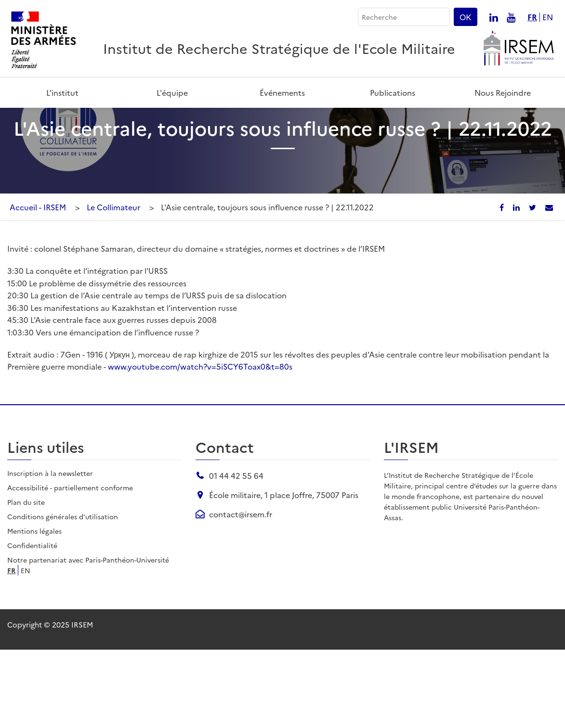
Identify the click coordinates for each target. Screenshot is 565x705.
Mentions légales (34, 586)
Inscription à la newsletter (50, 528)
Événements (282, 92)
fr (532, 17)
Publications (392, 92)
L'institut (62, 92)
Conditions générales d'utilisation (62, 572)
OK (466, 17)
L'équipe (172, 92)
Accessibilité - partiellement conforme (70, 543)
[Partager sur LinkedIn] (517, 262)
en (547, 17)
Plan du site (26, 557)
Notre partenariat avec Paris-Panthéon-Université (88, 615)
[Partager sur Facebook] (502, 262)
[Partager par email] (549, 262)
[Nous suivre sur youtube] (511, 17)
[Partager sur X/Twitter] (533, 262)
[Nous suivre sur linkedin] (493, 17)
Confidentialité (32, 600)
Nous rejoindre (502, 92)
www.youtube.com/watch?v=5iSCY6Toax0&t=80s (200, 422)
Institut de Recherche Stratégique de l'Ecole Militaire (279, 47)
